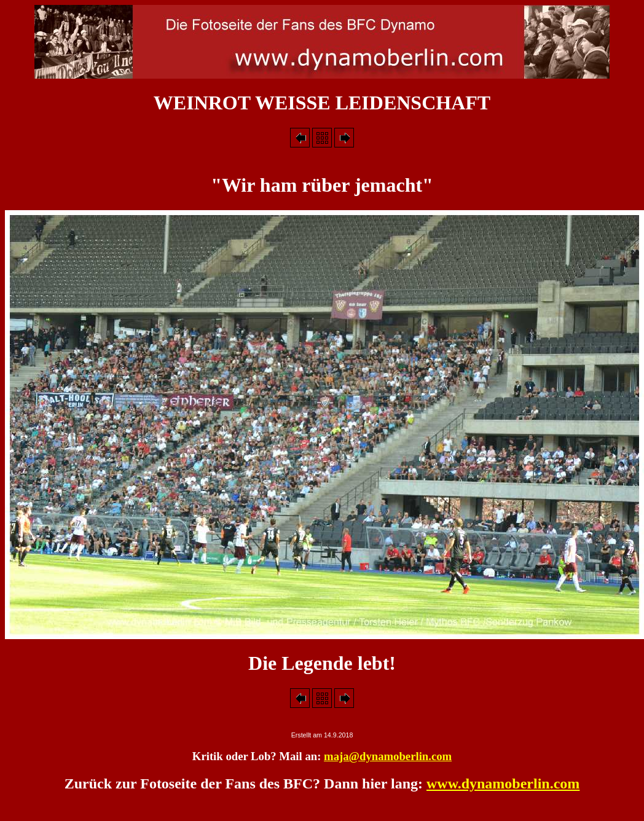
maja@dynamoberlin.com (388, 756)
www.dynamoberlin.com (502, 784)
